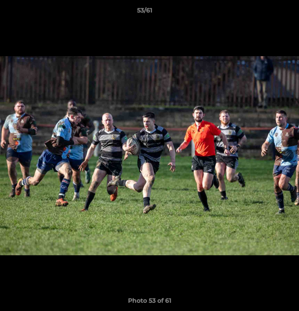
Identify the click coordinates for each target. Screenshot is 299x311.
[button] (268, 12)
